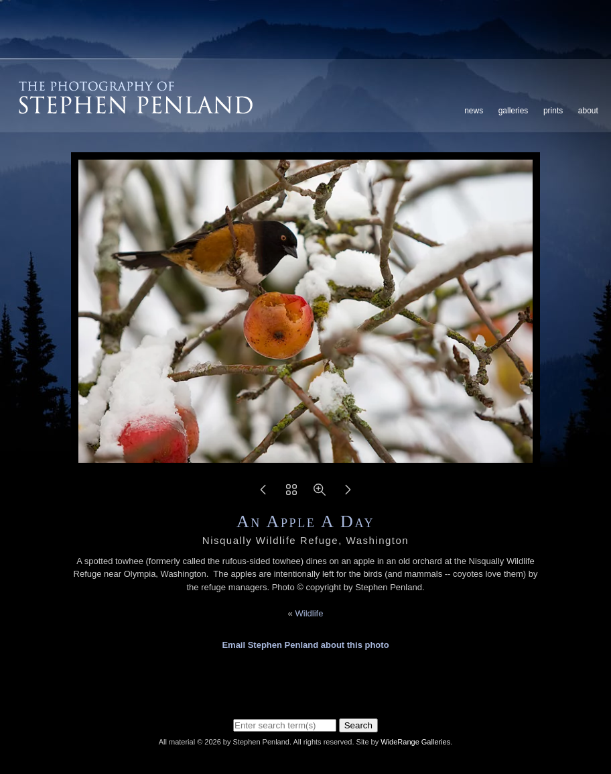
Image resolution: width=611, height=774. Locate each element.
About (588, 110)
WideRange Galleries (415, 742)
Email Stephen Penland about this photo (305, 645)
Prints (553, 110)
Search (358, 725)
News (473, 110)
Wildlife (309, 613)
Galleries (513, 110)
